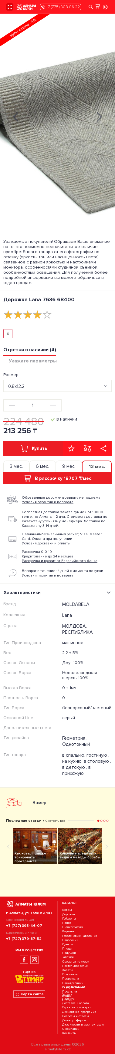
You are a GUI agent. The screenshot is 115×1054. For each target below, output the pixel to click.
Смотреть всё (55, 821)
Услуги (67, 994)
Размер (11, 374)
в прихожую (76, 770)
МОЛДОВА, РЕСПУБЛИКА (77, 629)
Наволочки (70, 940)
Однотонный (76, 744)
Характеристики (58, 592)
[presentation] (15, 116)
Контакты (69, 1033)
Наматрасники (72, 983)
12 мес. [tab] (97, 467)
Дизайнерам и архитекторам (83, 1024)
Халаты (67, 970)
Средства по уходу (75, 961)
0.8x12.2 (16, 386)
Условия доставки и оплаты (46, 543)
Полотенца (70, 974)
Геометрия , (74, 738)
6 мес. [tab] (42, 466)
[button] (98, 821)
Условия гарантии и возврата (47, 502)
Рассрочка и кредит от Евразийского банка (59, 561)
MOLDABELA (76, 604)
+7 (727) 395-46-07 (24, 925)
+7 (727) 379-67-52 (24, 938)
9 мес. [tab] (69, 466)
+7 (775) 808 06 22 (60, 7)
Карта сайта (29, 994)
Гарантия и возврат (76, 1007)
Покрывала (70, 979)
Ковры (67, 910)
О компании (70, 1029)
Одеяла (67, 944)
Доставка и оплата (75, 1003)
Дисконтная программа (79, 1012)
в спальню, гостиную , (85, 755)
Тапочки (68, 957)
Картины (68, 931)
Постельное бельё (75, 966)
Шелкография (72, 927)
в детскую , (75, 767)
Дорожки (68, 914)
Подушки (69, 953)
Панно (66, 923)
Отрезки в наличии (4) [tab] (29, 350)
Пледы (67, 948)
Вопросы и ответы (75, 1016)
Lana (67, 615)
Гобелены (69, 918)
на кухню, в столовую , (86, 761)
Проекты (68, 999)
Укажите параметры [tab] (33, 361)
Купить (33, 448)
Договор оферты (74, 1020)
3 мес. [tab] (16, 466)
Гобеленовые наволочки (79, 936)
